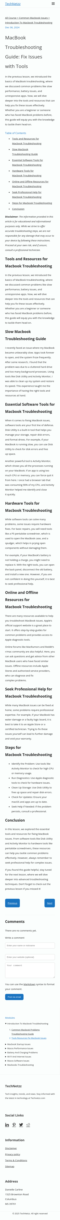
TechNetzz (12, 4)
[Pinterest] (14, 1127)
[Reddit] (28, 1127)
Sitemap (9, 1168)
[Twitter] (21, 1127)
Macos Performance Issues (20, 1050)
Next (49, 903)
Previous (12, 903)
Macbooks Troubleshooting (20, 1067)
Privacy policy (12, 1156)
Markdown (30, 986)
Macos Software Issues (18, 1063)
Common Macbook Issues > (34, 17)
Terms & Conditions (16, 1162)
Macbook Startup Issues (19, 1046)
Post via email (14, 999)
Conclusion (18, 208)
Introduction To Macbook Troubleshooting (27, 1026)
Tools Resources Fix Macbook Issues (29, 1040)
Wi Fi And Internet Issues (19, 1059)
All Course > (12, 17)
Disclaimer (11, 1150)
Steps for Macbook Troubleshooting (32, 203)
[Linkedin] (7, 1127)
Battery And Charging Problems (22, 1054)
